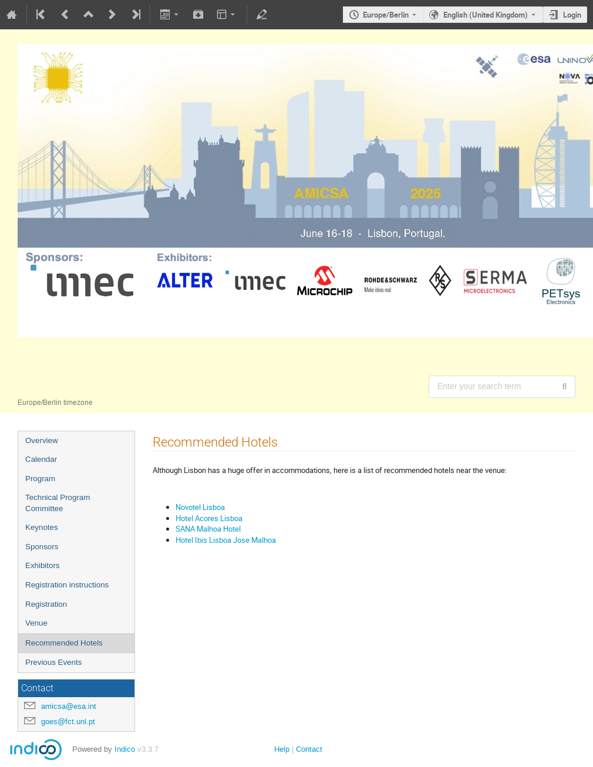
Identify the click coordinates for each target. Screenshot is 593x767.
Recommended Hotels (64, 642)
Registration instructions (67, 584)
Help (281, 749)
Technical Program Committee (57, 503)
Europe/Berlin (386, 14)
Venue (36, 623)
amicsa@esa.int (68, 706)
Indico (124, 749)
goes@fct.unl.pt (68, 722)
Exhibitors (42, 565)
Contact (309, 749)
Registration (46, 604)
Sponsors (41, 546)
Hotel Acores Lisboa (209, 518)
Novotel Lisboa (200, 507)
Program (40, 478)
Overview (41, 440)
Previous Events (53, 662)
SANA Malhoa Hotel (208, 528)
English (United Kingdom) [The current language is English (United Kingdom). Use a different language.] (485, 14)
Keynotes (41, 527)
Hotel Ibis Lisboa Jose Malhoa (226, 540)
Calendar (41, 459)
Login (572, 14)
